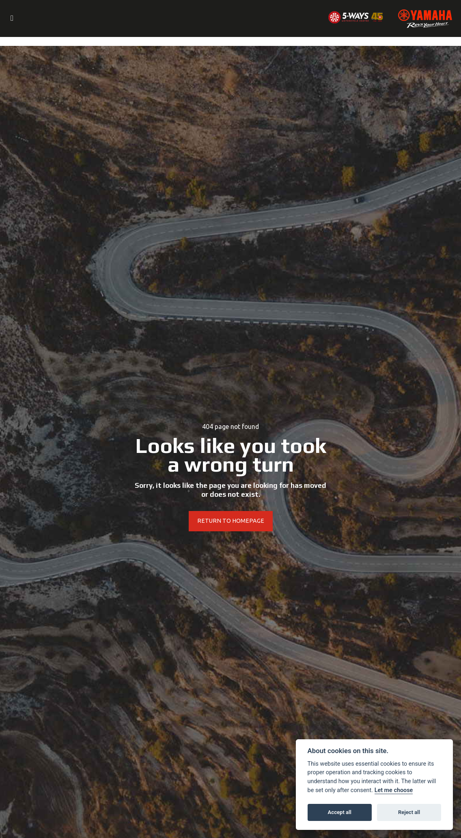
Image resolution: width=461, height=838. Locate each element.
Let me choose (394, 790)
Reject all (409, 812)
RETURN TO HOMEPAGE (230, 521)
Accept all (339, 812)
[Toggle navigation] (12, 18)
